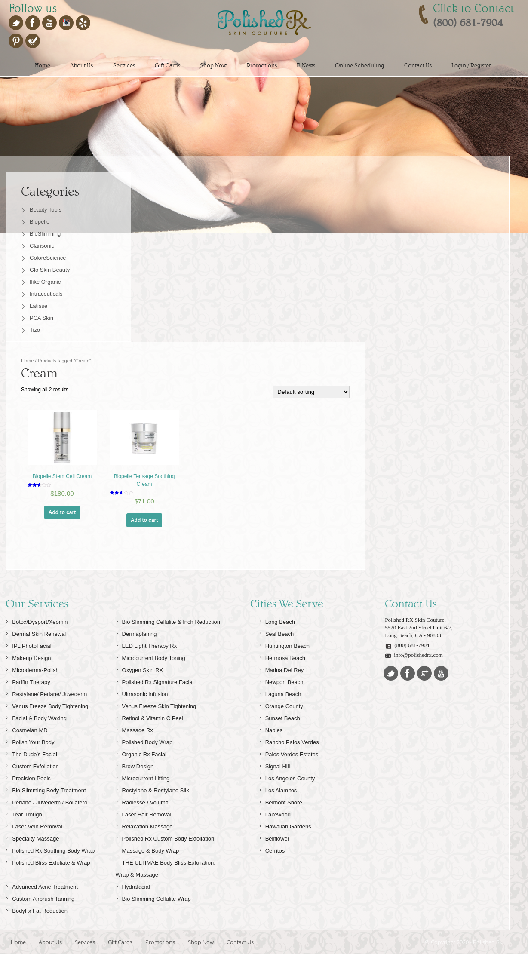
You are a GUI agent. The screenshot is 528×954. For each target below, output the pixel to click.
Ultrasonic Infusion (142, 692)
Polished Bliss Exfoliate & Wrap (48, 861)
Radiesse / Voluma (142, 801)
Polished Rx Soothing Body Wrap (50, 849)
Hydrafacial (133, 885)
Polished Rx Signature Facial (155, 680)
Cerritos (272, 849)
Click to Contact (473, 8)
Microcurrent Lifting (143, 777)
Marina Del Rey (281, 668)
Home (42, 65)
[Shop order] (311, 392)
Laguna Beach (280, 692)
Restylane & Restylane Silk (152, 789)
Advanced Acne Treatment (41, 885)
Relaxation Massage (144, 825)
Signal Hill (274, 765)
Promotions (262, 65)
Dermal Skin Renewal (36, 632)
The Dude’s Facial (31, 753)
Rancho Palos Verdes (289, 740)
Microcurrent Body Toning (150, 656)
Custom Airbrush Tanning (40, 897)
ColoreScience (48, 258)
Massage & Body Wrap (147, 849)
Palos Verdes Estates (289, 753)
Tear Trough (24, 813)
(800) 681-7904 (407, 645)
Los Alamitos (278, 789)
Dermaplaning (136, 632)
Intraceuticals (46, 294)
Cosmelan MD (26, 728)
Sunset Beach (279, 716)
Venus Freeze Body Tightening (47, 704)
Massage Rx (134, 728)
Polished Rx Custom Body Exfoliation (165, 837)
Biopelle (39, 221)
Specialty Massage (32, 837)
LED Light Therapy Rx (146, 644)
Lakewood (275, 813)
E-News (306, 65)
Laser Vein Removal (34, 825)
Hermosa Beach (282, 656)
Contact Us (418, 65)
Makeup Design (28, 656)
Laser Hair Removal (144, 813)
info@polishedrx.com (413, 655)
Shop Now (213, 65)
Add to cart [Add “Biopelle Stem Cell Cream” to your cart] (62, 512)
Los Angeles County (287, 777)
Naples (270, 728)
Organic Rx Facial (141, 753)
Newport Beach (281, 680)
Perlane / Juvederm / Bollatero (46, 801)
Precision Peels (28, 777)
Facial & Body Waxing (36, 716)
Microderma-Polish (32, 668)
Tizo (35, 330)
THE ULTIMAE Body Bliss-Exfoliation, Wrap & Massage (165, 867)
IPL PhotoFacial (28, 644)
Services (124, 65)
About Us (81, 65)
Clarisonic (42, 245)
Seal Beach (276, 632)
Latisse (38, 306)
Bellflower (274, 837)
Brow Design (135, 765)
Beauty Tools (45, 209)
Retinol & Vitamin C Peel (149, 716)
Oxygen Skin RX (139, 668)
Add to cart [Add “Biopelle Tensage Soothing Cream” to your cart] (144, 520)
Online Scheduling (359, 65)
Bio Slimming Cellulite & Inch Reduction (168, 620)
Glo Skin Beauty (50, 270)
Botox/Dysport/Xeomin (37, 620)
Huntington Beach (284, 644)
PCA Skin (41, 318)
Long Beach (277, 620)
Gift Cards (167, 65)
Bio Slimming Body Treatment (46, 789)
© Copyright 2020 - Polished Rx (463, 942)
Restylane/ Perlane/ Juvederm (46, 692)
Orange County (281, 704)
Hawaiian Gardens (285, 825)
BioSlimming (45, 233)
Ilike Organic (45, 282)
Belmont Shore (280, 801)
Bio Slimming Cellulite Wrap (153, 897)
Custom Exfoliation (32, 765)
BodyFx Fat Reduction (37, 909)
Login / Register (471, 65)
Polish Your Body (30, 740)
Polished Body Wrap (144, 740)
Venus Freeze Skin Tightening (156, 704)
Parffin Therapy (28, 680)
